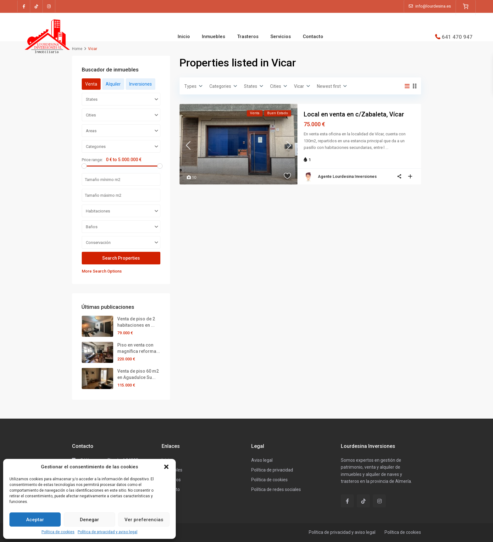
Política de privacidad (272, 469)
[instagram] (49, 6)
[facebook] (24, 6)
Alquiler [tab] (113, 84)
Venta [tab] (91, 84)
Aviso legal (262, 460)
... (386, 147)
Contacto (313, 36)
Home (77, 49)
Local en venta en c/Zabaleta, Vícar (354, 114)
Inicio (184, 36)
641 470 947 (457, 36)
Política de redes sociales (276, 489)
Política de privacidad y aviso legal (107, 532)
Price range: (92, 159)
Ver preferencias (144, 519)
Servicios (280, 36)
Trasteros (247, 36)
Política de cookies (58, 532)
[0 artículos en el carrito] (466, 6)
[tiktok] (36, 6)
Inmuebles (213, 36)
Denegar (89, 519)
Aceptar (35, 519)
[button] (166, 467)
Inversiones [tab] (140, 84)
